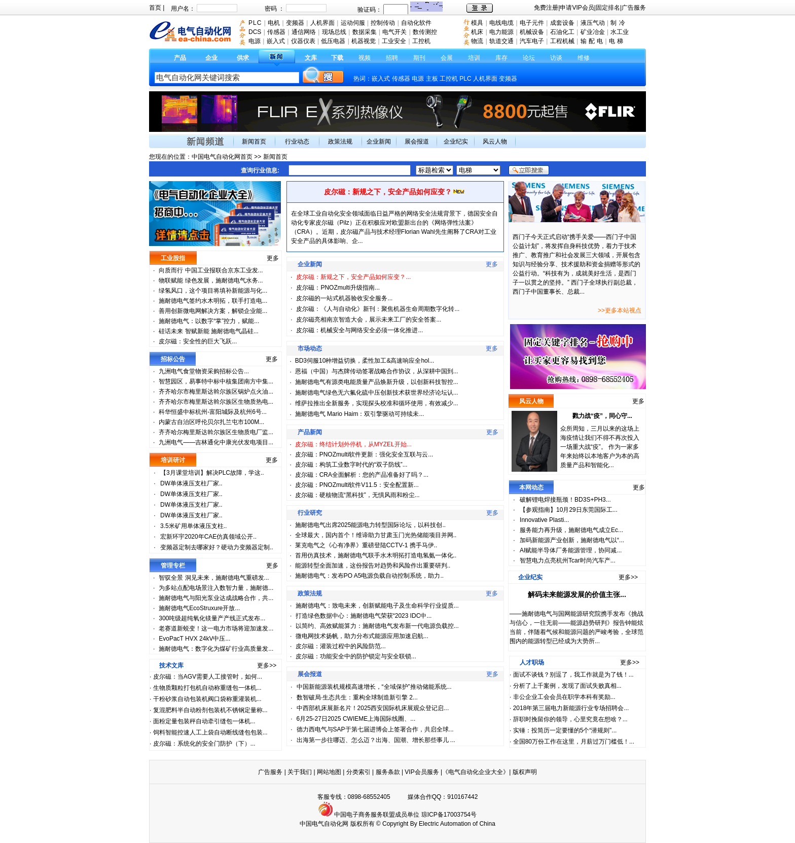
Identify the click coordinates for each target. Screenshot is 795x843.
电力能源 (501, 32)
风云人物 (495, 141)
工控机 (449, 78)
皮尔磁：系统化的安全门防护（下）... (204, 743)
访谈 (556, 57)
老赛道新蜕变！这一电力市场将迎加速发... (216, 628)
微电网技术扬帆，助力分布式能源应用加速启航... (362, 636)
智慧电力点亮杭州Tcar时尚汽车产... (568, 560)
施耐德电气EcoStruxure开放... (199, 608)
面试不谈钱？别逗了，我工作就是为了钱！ (571, 674)
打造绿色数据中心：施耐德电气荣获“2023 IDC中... (364, 615)
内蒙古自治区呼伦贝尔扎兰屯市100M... (211, 422)
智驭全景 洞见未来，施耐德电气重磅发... (214, 577)
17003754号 (460, 814)
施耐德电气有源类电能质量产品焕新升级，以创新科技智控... (376, 381)
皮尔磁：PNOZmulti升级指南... (338, 287)
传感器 (401, 78)
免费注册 (546, 7)
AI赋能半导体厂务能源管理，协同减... (571, 550)
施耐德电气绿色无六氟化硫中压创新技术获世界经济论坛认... (376, 392)
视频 (364, 57)
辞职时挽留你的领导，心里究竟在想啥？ (568, 719)
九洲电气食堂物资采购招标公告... (204, 371)
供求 (243, 57)
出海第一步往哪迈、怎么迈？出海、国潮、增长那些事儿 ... (376, 740)
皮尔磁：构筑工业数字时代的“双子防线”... (351, 464)
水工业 (619, 32)
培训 (474, 57)
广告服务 (634, 7)
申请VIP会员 (577, 7)
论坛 (529, 57)
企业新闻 (379, 141)
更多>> (266, 665)
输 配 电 (592, 41)
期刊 (419, 57)
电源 (418, 78)
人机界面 (485, 78)
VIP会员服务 (422, 772)
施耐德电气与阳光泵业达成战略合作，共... (216, 598)
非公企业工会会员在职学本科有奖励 (561, 696)
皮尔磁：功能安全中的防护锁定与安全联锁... (356, 656)
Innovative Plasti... (544, 519)
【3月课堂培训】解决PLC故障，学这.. (212, 472)
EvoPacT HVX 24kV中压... (194, 638)
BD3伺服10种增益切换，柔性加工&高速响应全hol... (365, 360)
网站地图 (329, 772)
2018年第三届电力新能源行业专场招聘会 (568, 708)
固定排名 (608, 7)
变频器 (508, 78)
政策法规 (340, 141)
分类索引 (358, 772)
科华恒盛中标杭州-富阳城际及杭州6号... (213, 411)
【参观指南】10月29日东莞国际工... (569, 509)
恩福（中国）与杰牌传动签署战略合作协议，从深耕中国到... (376, 371)
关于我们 (300, 772)
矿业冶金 (593, 32)
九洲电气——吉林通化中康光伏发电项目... (216, 442)
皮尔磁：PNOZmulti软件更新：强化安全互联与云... (364, 454)
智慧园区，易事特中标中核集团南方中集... (216, 381)
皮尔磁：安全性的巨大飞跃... (198, 341)
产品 (180, 57)
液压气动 (593, 22)
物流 (477, 41)
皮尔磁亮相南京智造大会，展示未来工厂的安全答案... (368, 319)
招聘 (392, 57)
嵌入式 (381, 78)
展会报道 (417, 141)
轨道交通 (501, 41)
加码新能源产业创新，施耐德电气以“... (572, 540)
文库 (311, 57)
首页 (155, 7)
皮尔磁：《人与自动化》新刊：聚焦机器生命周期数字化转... (377, 308)
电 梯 (616, 41)
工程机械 (562, 41)
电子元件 (532, 22)
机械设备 (532, 32)
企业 (211, 57)
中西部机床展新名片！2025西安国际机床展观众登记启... (373, 708)
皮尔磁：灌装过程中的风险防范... (341, 646)
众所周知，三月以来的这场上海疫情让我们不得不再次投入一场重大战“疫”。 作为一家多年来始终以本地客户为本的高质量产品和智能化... (599, 447)
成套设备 (562, 22)
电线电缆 (501, 22)
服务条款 (388, 772)
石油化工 (562, 32)
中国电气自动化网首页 (222, 156)
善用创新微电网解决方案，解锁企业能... (213, 310)
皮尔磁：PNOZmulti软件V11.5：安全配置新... (357, 484)
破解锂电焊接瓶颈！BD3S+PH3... (565, 499)
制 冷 (617, 22)
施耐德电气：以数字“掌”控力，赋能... (209, 321)
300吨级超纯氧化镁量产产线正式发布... (212, 618)
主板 (432, 78)
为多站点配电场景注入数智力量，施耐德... (216, 587)
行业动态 (297, 141)
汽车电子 (532, 41)
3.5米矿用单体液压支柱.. (193, 526)
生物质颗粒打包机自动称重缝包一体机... (207, 687)
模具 (477, 22)
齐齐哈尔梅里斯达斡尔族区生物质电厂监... (216, 432)
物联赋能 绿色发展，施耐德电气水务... (211, 280)
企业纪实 (456, 141)
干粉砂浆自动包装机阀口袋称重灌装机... (207, 698)
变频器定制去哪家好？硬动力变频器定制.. (216, 547)
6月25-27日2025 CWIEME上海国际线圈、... (356, 718)
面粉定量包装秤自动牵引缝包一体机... (204, 721)
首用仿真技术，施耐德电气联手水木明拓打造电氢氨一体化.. (376, 555)
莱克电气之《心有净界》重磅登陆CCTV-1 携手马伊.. (366, 545)
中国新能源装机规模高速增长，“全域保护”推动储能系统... (374, 686)
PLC (465, 78)
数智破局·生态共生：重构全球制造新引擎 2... (357, 697)
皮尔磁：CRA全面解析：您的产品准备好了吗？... (361, 474)
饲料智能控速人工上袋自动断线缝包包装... (210, 732)
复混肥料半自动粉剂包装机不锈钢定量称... (210, 710)
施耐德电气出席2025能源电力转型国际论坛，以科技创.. (370, 525)
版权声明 (525, 772)
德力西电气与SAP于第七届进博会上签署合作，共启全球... (375, 729)
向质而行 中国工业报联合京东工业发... (211, 270)
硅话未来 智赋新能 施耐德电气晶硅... (209, 331)
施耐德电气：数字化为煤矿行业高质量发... (216, 648)
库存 (501, 57)
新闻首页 (254, 141)
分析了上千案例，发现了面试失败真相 (565, 685)
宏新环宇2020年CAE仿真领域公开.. (208, 536)
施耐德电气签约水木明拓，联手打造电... (213, 300)
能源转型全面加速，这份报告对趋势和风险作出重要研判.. (373, 565)
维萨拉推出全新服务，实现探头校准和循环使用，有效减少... (376, 403)
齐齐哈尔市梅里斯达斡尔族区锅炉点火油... (216, 391)
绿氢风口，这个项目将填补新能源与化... (213, 290)
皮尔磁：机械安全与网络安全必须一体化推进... (359, 330)
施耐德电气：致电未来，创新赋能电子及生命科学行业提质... (377, 605)
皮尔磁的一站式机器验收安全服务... (344, 298)
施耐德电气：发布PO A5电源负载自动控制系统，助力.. (369, 575)
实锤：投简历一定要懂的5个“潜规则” (562, 730)
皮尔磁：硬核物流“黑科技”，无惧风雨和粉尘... (357, 495)
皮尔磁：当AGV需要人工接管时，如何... (207, 676)
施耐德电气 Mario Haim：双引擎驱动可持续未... (359, 413)
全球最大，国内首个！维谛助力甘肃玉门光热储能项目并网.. (376, 535)
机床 (477, 32)
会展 (447, 57)
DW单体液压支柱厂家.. (191, 483)
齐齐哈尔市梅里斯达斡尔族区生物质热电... (216, 401)
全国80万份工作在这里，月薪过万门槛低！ (571, 741)
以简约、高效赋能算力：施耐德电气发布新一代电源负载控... (377, 625)
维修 (583, 57)
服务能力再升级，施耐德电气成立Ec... (571, 530)
